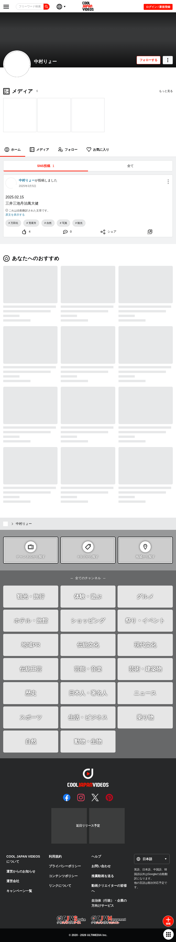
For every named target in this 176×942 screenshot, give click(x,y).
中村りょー (45, 61)
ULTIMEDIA (94, 935)
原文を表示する (15, 214)
